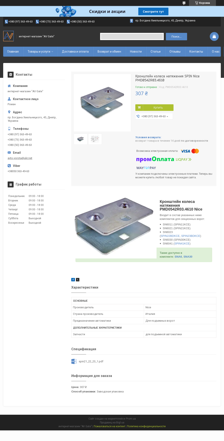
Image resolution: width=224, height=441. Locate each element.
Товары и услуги (39, 51)
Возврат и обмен (109, 51)
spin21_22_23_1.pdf (91, 361)
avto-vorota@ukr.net (20, 158)
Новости (136, 51)
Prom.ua (131, 418)
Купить (158, 107)
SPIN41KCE (182, 243)
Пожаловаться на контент (109, 426)
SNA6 (178, 256)
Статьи (156, 51)
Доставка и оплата (75, 51)
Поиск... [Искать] (176, 36)
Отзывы (175, 51)
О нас (216, 51)
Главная (13, 51)
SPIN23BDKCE (190, 235)
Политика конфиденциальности (146, 426)
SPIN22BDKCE (170, 235)
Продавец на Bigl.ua (112, 422)
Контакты (196, 51)
